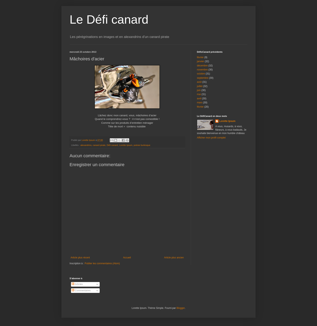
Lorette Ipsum (125, 145)
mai (199, 94)
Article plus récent (80, 257)
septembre (202, 78)
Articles (77, 284)
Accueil (127, 257)
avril (199, 98)
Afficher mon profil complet (211, 137)
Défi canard (112, 145)
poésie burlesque (142, 145)
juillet (199, 86)
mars (199, 102)
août (199, 82)
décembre (202, 65)
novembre (202, 69)
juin (199, 90)
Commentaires (81, 290)
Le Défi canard (109, 19)
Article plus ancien (174, 257)
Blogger (180, 308)
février (200, 57)
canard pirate (99, 145)
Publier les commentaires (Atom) (102, 263)
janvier (200, 61)
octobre (201, 73)
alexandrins (86, 145)
